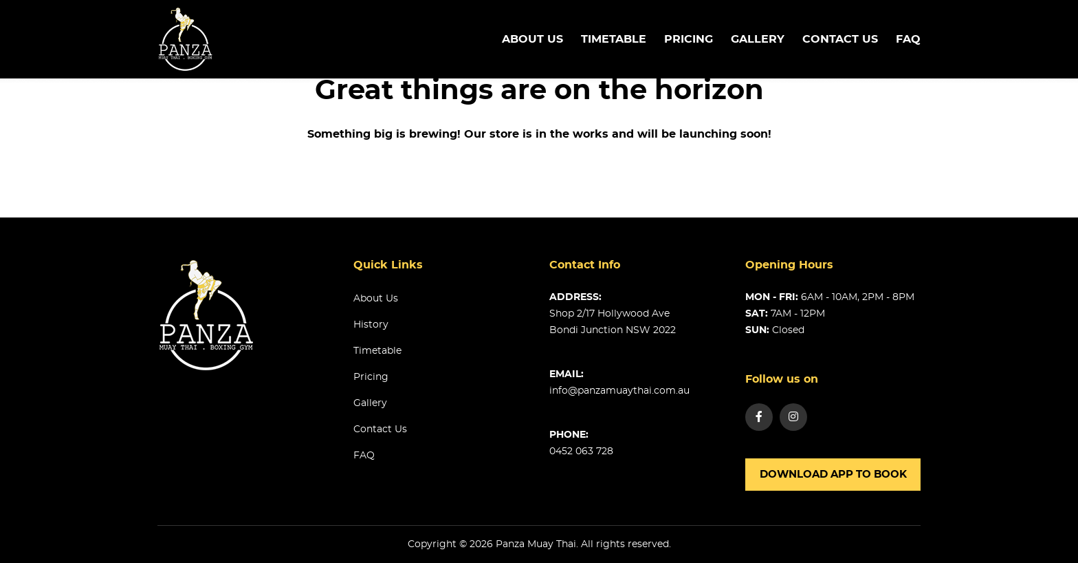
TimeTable (613, 39)
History (370, 325)
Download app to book (833, 474)
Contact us (840, 39)
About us (532, 39)
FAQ (908, 39)
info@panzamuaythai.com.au (619, 391)
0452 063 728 (581, 451)
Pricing (688, 39)
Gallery (757, 39)
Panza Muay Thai (536, 544)
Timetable (377, 351)
